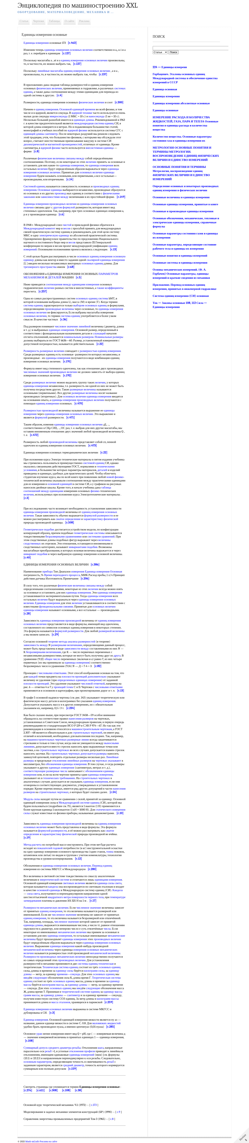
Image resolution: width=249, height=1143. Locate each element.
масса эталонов (60, 1002)
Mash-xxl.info (32, 1141)
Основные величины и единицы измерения (181, 197)
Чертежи (38, 21)
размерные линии (78, 739)
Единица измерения (36, 1019)
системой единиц (93, 463)
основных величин (35, 316)
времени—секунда (68, 974)
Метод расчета (32, 844)
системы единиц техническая (96, 963)
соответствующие (35, 771)
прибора (47, 571)
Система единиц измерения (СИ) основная (181, 296)
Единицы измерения (36, 43)
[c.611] (40, 1090)
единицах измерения (61, 330)
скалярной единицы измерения (106, 260)
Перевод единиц (102, 865)
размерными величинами (66, 645)
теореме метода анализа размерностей (71, 641)
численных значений (36, 372)
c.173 (94, 1105)
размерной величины (111, 631)
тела (101, 897)
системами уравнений (101, 536)
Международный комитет (39, 228)
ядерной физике (77, 130)
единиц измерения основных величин (84, 60)
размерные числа (56, 771)
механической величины (39, 949)
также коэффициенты (110, 288)
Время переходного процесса (62, 575)
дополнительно (97, 676)
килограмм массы (53, 984)
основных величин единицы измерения (87, 396)
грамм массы (31, 995)
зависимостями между (54, 197)
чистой (67, 225)
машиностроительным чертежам (92, 729)
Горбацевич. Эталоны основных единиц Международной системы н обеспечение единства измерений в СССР (185, 78)
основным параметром (38, 1061)
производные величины (59, 309)
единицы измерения (72, 165)
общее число (52, 659)
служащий (99, 333)
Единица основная (165, 89)
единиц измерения (47, 109)
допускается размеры (94, 753)
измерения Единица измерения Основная (96, 571)
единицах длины (84, 120)
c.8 (112, 1119)
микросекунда (59, 116)
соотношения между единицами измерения (72, 284)
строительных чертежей (87, 732)
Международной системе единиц (79, 802)
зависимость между (36, 645)
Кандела (117, 890)
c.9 (118, 1112)
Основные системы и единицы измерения (180, 262)
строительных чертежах (54, 750)
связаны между (75, 158)
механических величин (72, 932)
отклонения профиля (82, 1051)
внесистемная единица (100, 148)
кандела (53, 886)
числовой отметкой (93, 683)
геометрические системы (89, 533)
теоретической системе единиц (81, 991)
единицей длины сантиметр (41, 134)
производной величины (63, 442)
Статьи (24, 21)
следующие (40, 977)
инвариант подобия (35, 554)
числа (107, 928)
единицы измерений (81, 1054)
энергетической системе (54, 879)
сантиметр (73, 995)
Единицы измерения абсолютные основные (181, 103)
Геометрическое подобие (39, 529)
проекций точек (63, 687)
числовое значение (66, 326)
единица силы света (109, 883)
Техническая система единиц (60, 967)
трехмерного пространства (40, 267)
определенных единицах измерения (79, 680)
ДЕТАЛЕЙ (54, 277)
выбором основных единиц (90, 305)
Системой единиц (34, 186)
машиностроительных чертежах (47, 739)
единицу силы (64, 970)
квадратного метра (59, 897)
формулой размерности (98, 515)
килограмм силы (94, 970)
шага (101, 1047)
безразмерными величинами (43, 652)
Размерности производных (40, 956)
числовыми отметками (52, 673)
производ (60, 193)
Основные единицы (50, 190)
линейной (85, 326)
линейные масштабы (50, 71)
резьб (48, 1051)
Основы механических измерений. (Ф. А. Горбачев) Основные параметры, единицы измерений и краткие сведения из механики (181, 274)
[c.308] (53, 1090)
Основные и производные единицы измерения (183, 211)
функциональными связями (56, 606)
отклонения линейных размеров (71, 760)
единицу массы (112, 991)
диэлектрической (34, 144)
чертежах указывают (108, 760)
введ (26, 977)
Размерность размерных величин (44, 351)
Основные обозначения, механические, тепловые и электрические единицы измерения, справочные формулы (186, 222)
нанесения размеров (81, 718)
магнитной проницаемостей (64, 144)
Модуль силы (32, 799)
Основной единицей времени (77, 109)
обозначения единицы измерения (66, 764)
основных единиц (92, 263)
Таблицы (54, 21)
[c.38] (78, 1090)
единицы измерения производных (72, 400)
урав (39, 1033)
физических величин (49, 88)
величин (91, 162)
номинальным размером (79, 337)
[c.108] (66, 1090)
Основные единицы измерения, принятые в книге (185, 204)
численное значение (88, 907)
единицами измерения (108, 879)
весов (66, 228)
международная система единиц (94, 123)
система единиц (33, 305)
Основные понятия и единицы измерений (180, 255)
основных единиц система (92, 298)
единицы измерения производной (44, 512)
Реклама (84, 21)
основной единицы (48, 890)
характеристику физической (100, 519)
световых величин (74, 883)
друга (117, 655)
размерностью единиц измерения (100, 351)
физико (94, 491)
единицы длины (33, 925)
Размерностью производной (41, 410)
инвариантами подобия (83, 547)
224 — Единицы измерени (170, 67)
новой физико (114, 477)
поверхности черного (84, 897)
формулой (41, 417)
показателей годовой (50, 848)
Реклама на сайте (48, 1141)
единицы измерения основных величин (68, 50)
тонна (109, 851)
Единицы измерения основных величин (48, 1009)
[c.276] (28, 1090)
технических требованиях (59, 778)
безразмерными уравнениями (63, 536)
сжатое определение (68, 519)
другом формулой (64, 207)
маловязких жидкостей (106, 1023)
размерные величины (83, 389)
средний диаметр (73, 1065)
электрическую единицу (54, 235)
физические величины (51, 158)
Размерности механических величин (46, 907)
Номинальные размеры (109, 337)
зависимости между (76, 648)
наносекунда (96, 116)
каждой (33, 676)
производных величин (63, 372)
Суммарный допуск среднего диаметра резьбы (52, 1047)
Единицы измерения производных (45, 204)
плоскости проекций (74, 676)
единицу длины (77, 984)
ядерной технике (82, 113)
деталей (102, 470)
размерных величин (44, 382)
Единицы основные (165, 110)
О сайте (69, 21)
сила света (33, 893)
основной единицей (60, 484)
